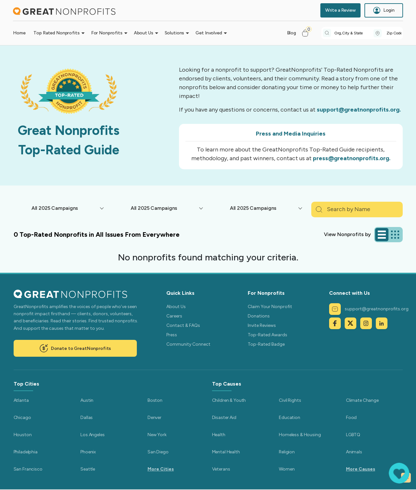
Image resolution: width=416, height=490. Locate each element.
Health (218, 434)
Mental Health (226, 452)
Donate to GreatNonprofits (75, 348)
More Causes (360, 469)
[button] (308, 33)
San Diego (158, 452)
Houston (23, 434)
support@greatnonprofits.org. (359, 109)
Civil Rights (290, 400)
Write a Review (340, 10)
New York (157, 434)
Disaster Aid (224, 417)
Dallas (86, 417)
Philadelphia (26, 452)
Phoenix (88, 452)
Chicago (22, 417)
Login (384, 10)
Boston (155, 400)
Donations (259, 316)
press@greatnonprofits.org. (351, 158)
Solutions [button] (174, 33)
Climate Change (362, 400)
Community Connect (188, 344)
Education (289, 417)
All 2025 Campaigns (54, 208)
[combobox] (354, 33)
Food (351, 417)
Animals (354, 452)
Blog (291, 33)
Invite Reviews (262, 325)
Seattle (87, 469)
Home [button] (19, 33)
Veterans (221, 469)
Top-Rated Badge (266, 344)
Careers (174, 316)
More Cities (161, 469)
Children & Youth (229, 400)
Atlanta (21, 400)
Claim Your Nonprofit (270, 306)
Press (171, 335)
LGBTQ (353, 434)
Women (286, 469)
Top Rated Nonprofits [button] (56, 33)
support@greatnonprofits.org (369, 309)
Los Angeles (92, 434)
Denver (154, 417)
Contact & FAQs (183, 325)
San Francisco (28, 469)
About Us (176, 306)
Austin (86, 400)
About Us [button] (143, 33)
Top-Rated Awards (267, 335)
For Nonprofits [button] (107, 33)
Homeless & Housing (300, 434)
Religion (287, 452)
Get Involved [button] (209, 33)
